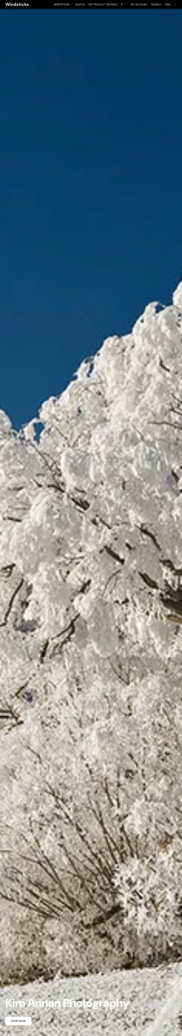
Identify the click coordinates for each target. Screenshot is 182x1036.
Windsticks (63, 4)
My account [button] (139, 4)
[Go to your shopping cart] (170, 4)
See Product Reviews (103, 4)
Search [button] (156, 4)
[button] (17, 4)
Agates (80, 4)
